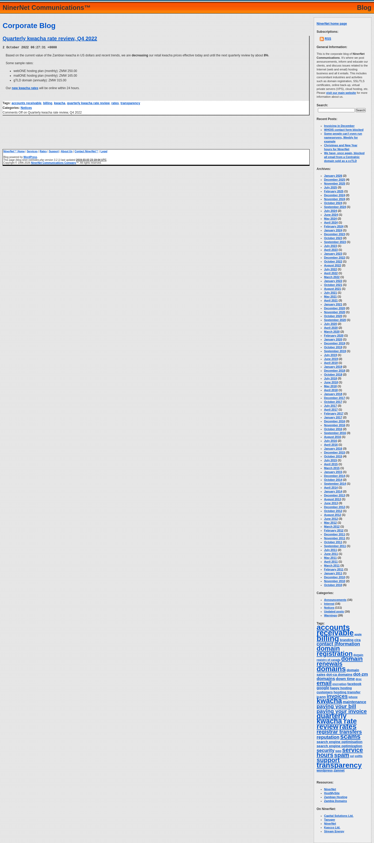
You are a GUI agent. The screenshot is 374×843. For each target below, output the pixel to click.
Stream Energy (334, 831)
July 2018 (330, 378)
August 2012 (332, 514)
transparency (130, 103)
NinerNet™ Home (14, 151)
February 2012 (334, 530)
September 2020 (335, 319)
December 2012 (334, 507)
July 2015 (330, 460)
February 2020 (334, 335)
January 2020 (333, 339)
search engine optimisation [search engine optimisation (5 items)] (339, 742)
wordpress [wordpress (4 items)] (325, 770)
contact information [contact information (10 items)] (338, 644)
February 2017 (334, 413)
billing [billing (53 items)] (328, 638)
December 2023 (334, 234)
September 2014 (335, 483)
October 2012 (333, 510)
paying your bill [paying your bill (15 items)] (336, 706)
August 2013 (332, 499)
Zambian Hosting (335, 797)
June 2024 (331, 214)
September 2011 (335, 546)
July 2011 (330, 549)
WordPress (30, 156)
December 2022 (334, 257)
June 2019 (331, 358)
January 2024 (333, 230)
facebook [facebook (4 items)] (354, 684)
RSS (328, 39)
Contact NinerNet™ (86, 151)
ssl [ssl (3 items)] (352, 756)
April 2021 (331, 300)
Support (54, 151)
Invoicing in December (339, 125)
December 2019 (334, 343)
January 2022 (333, 280)
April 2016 (331, 444)
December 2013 (334, 495)
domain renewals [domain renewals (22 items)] (340, 661)
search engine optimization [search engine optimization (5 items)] (339, 746)
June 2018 (331, 382)
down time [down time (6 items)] (345, 679)
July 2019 (330, 355)
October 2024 (333, 203)
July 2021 (330, 292)
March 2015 (332, 468)
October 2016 (333, 429)
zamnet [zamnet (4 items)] (338, 770)
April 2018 (331, 390)
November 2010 (334, 581)
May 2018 (330, 386)
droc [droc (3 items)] (359, 679)
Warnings (330, 615)
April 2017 (331, 409)
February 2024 (334, 226)
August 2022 (332, 265)
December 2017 (334, 397)
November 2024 (334, 199)
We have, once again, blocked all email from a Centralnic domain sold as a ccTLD (344, 157)
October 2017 (333, 401)
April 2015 (331, 464)
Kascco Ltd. (332, 827)
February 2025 (334, 191)
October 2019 (333, 347)
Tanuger (329, 819)
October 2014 (333, 479)
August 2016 (332, 436)
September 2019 (335, 351)
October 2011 (333, 542)
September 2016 (335, 432)
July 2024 (330, 210)
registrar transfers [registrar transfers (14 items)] (339, 732)
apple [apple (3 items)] (358, 634)
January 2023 (333, 253)
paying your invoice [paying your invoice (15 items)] (342, 711)
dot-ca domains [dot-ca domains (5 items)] (339, 674)
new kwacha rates (25, 88)
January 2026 (333, 175)
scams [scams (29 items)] (350, 736)
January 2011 (333, 573)
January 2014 (333, 491)
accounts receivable (26, 103)
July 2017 (330, 405)
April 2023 (331, 249)
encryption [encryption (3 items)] (339, 684)
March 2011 (332, 565)
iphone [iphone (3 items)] (353, 697)
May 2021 (330, 296)
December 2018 (334, 370)
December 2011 (334, 534)
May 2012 (330, 522)
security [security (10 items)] (326, 750)
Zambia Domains (335, 800)
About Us (66, 151)
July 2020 (330, 323)
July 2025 (330, 187)
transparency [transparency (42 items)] (339, 765)
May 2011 (330, 557)
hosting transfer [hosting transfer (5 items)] (346, 692)
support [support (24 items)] (328, 759)
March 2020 (332, 331)
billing (47, 103)
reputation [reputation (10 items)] (328, 737)
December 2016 (334, 421)
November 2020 (334, 312)
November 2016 (334, 425)
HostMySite (332, 793)
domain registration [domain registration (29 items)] (335, 651)
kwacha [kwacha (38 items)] (329, 701)
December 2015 (334, 452)
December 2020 (334, 308)
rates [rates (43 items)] (348, 726)
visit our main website (341, 92)
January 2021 (333, 304)
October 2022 (333, 261)
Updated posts (334, 611)
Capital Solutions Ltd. (338, 815)
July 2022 (330, 269)
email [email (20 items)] (324, 683)
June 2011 (331, 553)
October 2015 (333, 456)
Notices (26, 107)
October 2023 (333, 238)
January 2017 (333, 417)
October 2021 (333, 284)
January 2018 (333, 394)
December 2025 (334, 179)
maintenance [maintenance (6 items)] (354, 702)
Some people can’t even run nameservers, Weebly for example (343, 137)
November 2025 (334, 183)
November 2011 (334, 538)
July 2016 (330, 440)
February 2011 (334, 569)
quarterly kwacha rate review (88, 103)
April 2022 (331, 273)
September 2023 (335, 241)
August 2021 (332, 288)
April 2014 (331, 487)
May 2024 (330, 218)
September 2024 (335, 206)
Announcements (335, 599)
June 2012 (331, 518)
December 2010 (334, 577)
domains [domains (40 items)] (331, 669)
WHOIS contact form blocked (344, 129)
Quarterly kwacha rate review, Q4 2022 (50, 38)
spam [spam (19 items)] (341, 755)
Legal (104, 151)
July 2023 (330, 245)
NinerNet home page (332, 23)
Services (32, 151)
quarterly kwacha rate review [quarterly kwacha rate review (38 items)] (337, 721)
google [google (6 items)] (323, 688)
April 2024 (331, 222)
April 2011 (331, 561)
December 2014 (334, 475)
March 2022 (332, 277)
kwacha (59, 103)
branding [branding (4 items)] (346, 640)
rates (115, 103)
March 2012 (332, 526)
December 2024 (334, 195)
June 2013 (331, 503)
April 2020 (331, 327)
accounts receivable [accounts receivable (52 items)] (335, 630)
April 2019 (331, 362)
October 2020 (333, 316)
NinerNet (330, 789)
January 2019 (333, 366)
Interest (329, 603)
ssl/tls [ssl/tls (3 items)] (359, 756)
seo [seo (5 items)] (338, 751)
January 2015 (333, 471)
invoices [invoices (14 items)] (337, 696)
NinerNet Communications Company (53, 162)
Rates (43, 151)
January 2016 (333, 448)
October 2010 (333, 585)
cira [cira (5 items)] (357, 640)
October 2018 (333, 374)
